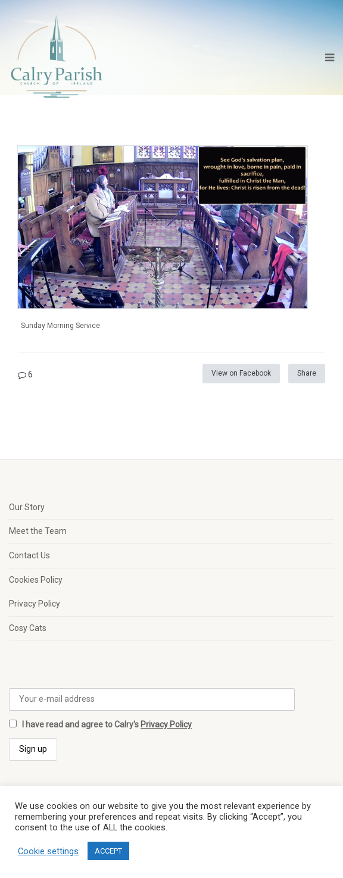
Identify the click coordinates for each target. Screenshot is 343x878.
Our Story (27, 507)
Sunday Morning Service (60, 325)
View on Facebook (241, 373)
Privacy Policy (34, 603)
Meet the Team (38, 531)
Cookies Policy (36, 580)
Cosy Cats (27, 628)
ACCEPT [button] (108, 850)
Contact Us (29, 555)
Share (306, 373)
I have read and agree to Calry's (100, 724)
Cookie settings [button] (48, 851)
